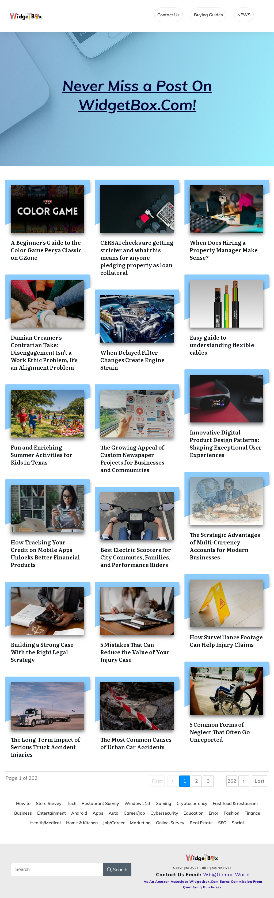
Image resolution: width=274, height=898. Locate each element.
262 (231, 781)
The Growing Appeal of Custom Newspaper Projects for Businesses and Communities (132, 458)
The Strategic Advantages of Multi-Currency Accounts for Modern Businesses (225, 545)
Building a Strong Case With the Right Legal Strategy (42, 651)
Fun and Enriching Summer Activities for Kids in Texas (42, 454)
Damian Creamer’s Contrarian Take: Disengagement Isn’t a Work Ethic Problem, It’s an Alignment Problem (44, 352)
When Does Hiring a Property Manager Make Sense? (224, 249)
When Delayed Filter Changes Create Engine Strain (132, 359)
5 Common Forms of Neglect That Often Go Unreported (220, 731)
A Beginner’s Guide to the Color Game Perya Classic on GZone (46, 249)
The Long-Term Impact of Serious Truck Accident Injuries (45, 746)
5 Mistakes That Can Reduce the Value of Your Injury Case (135, 651)
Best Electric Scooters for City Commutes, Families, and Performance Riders (135, 557)
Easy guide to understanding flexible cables (222, 344)
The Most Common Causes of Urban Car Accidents (136, 743)
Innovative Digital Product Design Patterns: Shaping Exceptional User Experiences (226, 443)
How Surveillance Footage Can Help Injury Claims (226, 640)
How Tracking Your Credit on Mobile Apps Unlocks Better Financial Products (45, 553)
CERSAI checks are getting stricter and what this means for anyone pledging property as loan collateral (136, 257)
